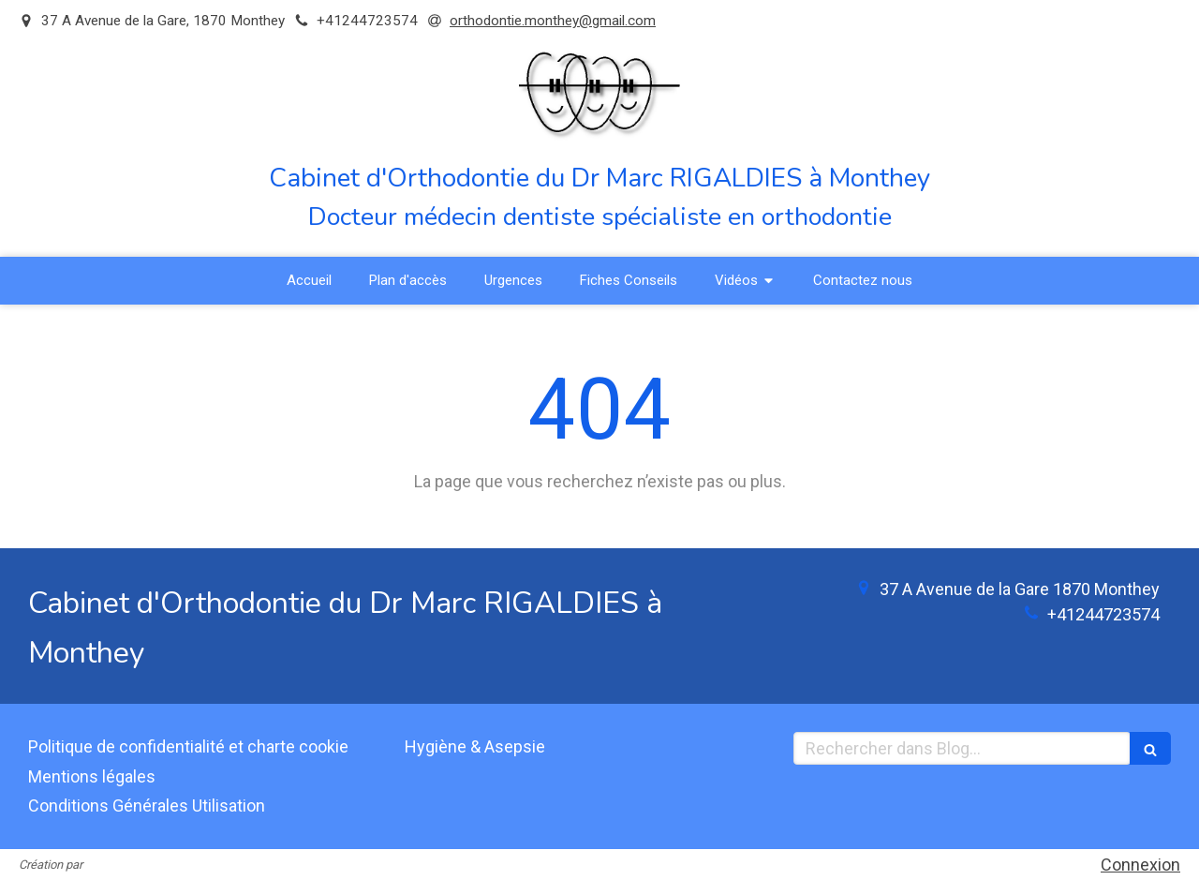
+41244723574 (1103, 614)
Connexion (1140, 864)
